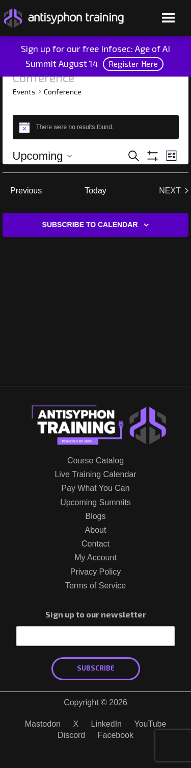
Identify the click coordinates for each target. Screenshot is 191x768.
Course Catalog (95, 460)
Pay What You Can (95, 488)
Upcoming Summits (95, 502)
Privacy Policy (95, 571)
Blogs (95, 516)
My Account (95, 557)
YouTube (150, 724)
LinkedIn (106, 724)
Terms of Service (95, 585)
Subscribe (96, 668)
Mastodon (43, 724)
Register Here (133, 63)
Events (24, 91)
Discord (71, 735)
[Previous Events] (22, 190)
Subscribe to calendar (90, 224)
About (95, 530)
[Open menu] (168, 19)
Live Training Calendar (95, 474)
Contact (95, 543)
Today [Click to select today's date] (95, 190)
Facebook (115, 735)
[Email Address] (95, 636)
